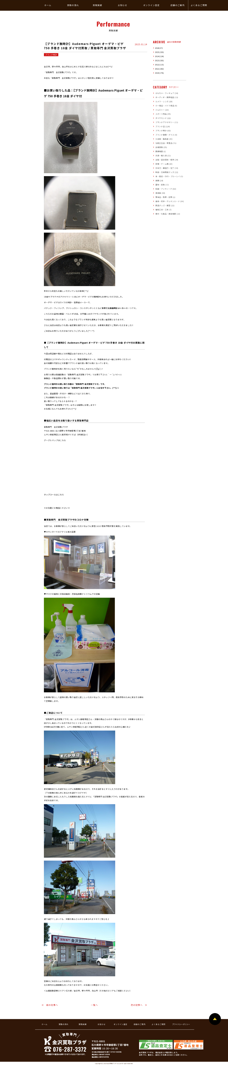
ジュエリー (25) (162, 110)
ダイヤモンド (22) (163, 118)
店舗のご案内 (140, 1024)
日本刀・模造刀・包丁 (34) (167, 168)
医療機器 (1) (161, 151)
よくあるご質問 (158, 1024)
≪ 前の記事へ (50, 1005)
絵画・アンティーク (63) (166, 189)
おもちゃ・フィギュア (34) (167, 93)
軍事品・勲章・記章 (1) (165, 197)
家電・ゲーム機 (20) (164, 164)
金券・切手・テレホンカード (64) (170, 201)
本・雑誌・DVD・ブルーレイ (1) (169, 176)
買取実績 (82, 1024)
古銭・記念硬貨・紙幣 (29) (167, 160)
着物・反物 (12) (162, 185)
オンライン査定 (120, 1024)
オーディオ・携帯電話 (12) (167, 97)
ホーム (44, 1024)
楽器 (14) (159, 180)
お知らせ (101, 1024)
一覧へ (94, 1005)
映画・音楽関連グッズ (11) (167, 172)
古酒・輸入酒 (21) (163, 155)
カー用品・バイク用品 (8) (166, 105)
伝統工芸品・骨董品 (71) (166, 143)
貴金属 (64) (160, 193)
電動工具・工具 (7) (164, 209)
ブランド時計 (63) (163, 130)
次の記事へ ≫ (139, 1005)
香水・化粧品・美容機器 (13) (168, 214)
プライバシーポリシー (181, 1024)
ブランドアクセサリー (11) (167, 122)
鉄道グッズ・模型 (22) (165, 205)
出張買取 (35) (161, 147)
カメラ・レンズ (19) (164, 101)
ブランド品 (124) (163, 126)
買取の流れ (63, 1024)
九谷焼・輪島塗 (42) (164, 139)
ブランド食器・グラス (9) (166, 135)
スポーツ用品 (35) (163, 114)
